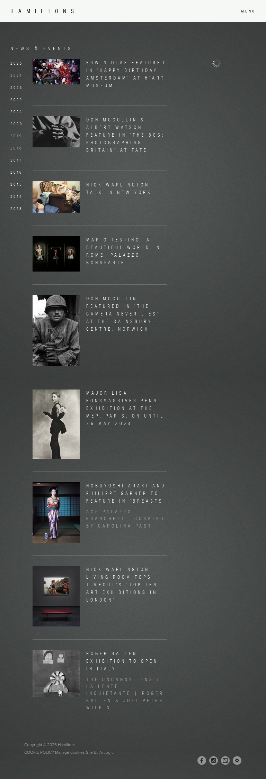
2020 (16, 124)
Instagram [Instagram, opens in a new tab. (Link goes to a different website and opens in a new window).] (213, 760)
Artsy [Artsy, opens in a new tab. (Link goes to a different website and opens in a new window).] (225, 760)
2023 (16, 87)
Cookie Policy (39, 752)
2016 (16, 172)
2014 (16, 196)
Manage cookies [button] (70, 752)
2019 (16, 136)
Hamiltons (44, 11)
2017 (16, 160)
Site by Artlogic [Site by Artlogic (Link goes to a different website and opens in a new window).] (100, 752)
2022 (16, 100)
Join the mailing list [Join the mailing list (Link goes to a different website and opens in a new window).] (237, 760)
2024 (16, 75)
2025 (16, 63)
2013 (16, 209)
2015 (16, 184)
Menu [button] (248, 11)
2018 (16, 148)
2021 (16, 112)
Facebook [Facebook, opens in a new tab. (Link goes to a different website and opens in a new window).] (201, 760)
